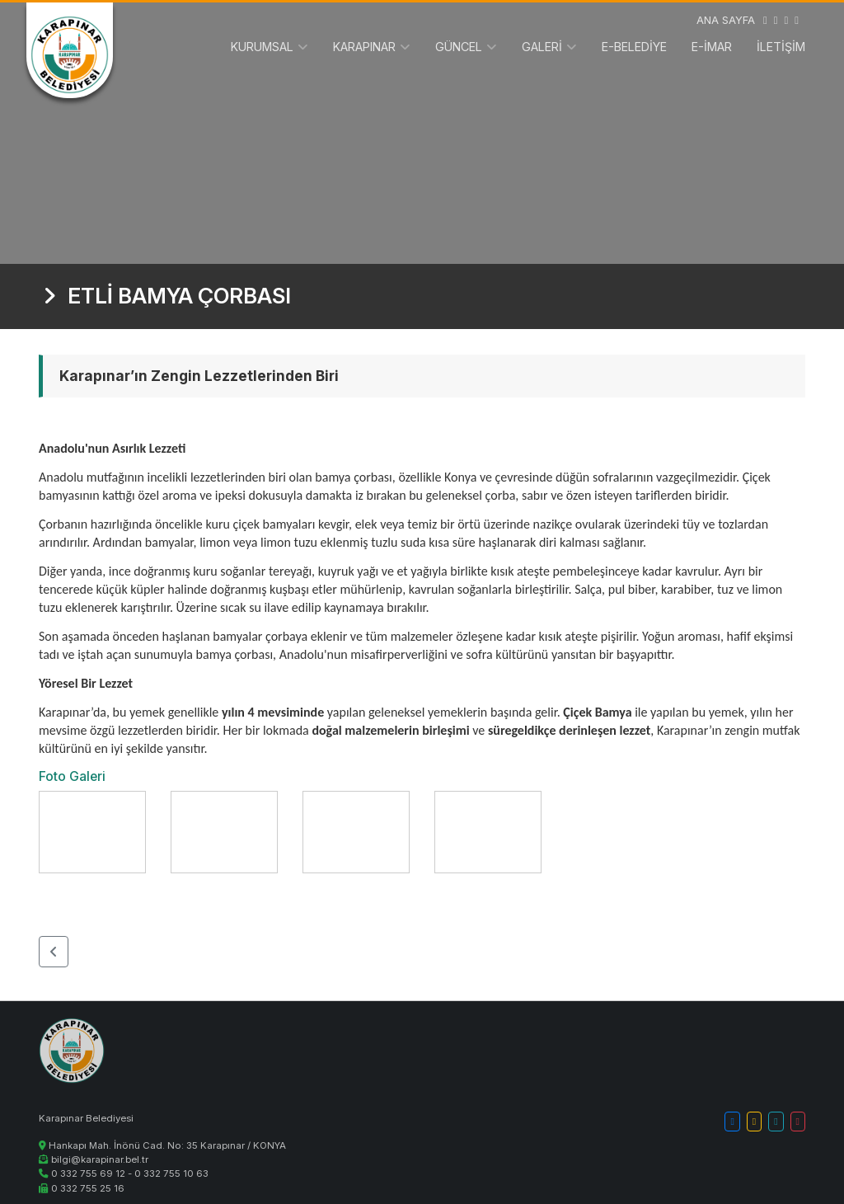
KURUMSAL (262, 47)
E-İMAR (712, 47)
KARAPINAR (364, 47)
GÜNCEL (458, 47)
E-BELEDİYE (634, 47)
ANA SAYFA (725, 19)
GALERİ (542, 47)
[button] (53, 951)
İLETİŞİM (781, 47)
